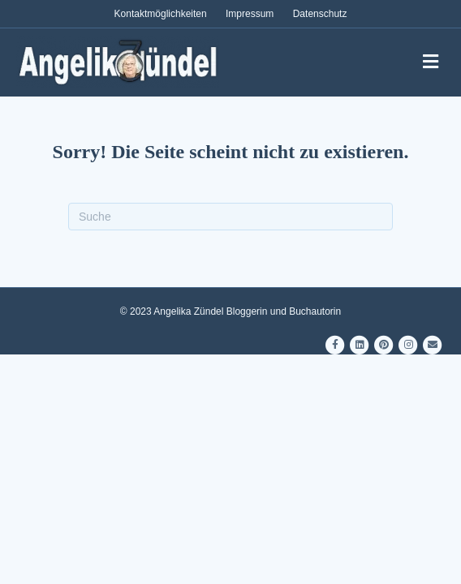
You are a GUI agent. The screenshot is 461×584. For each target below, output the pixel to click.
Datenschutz (320, 13)
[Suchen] (230, 216)
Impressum (250, 13)
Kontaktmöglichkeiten (160, 13)
